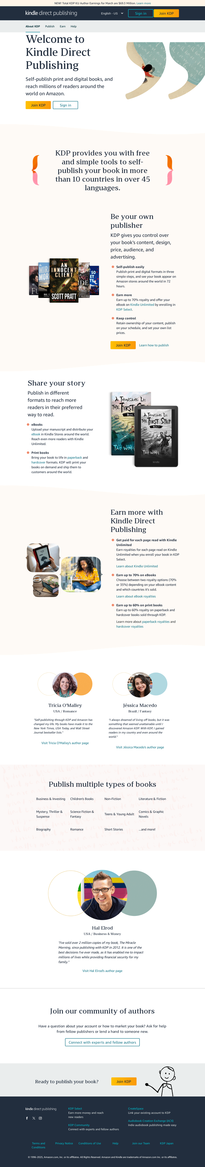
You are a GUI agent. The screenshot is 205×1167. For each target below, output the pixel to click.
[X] (33, 1118)
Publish (49, 26)
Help (73, 26)
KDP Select (124, 309)
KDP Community (78, 1125)
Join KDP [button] (166, 13)
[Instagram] (40, 1118)
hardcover (38, 462)
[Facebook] (27, 1118)
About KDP (33, 26)
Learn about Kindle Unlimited (137, 566)
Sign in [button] (141, 13)
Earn (62, 26)
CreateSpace (135, 1108)
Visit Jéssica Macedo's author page (140, 747)
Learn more (144, 3)
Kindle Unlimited (142, 305)
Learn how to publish (154, 345)
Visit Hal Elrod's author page (102, 971)
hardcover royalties (129, 626)
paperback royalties (156, 622)
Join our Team (141, 1143)
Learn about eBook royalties (136, 596)
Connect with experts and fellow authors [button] (102, 1042)
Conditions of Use (89, 1143)
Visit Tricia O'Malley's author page (65, 743)
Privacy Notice (64, 1143)
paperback (74, 457)
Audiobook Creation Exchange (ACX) (150, 1120)
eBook (35, 434)
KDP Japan (166, 1143)
